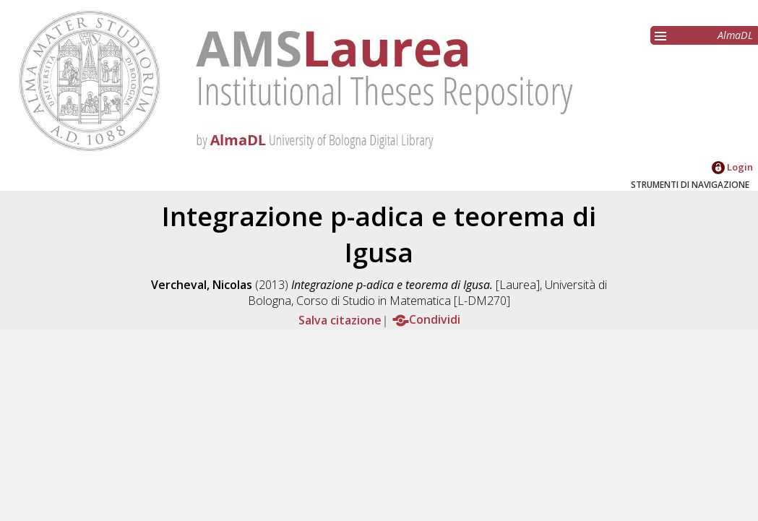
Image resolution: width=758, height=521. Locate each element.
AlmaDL (735, 35)
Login (732, 166)
